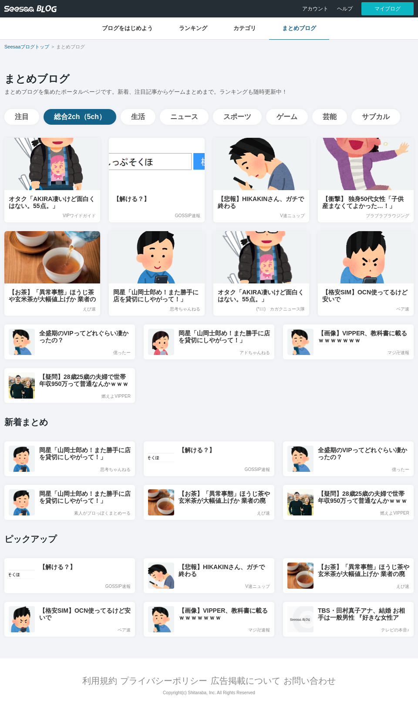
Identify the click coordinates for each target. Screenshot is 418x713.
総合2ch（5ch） (80, 116)
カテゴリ (244, 28)
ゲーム (286, 116)
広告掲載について (245, 681)
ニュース (184, 116)
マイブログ (387, 9)
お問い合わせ (309, 681)
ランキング (193, 28)
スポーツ (237, 116)
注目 (22, 116)
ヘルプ (345, 9)
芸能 (330, 116)
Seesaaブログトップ (26, 46)
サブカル (376, 116)
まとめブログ (299, 28)
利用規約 (99, 681)
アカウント (315, 9)
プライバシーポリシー (163, 681)
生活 (138, 116)
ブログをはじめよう (127, 28)
